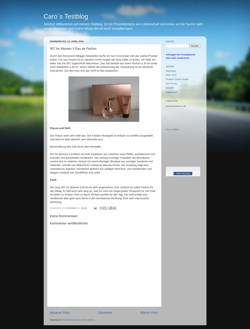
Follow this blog (183, 173)
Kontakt (170, 87)
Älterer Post (149, 312)
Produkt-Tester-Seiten (177, 79)
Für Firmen (171, 83)
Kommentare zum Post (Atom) (79, 320)
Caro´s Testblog (66, 16)
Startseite (105, 312)
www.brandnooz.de (176, 106)
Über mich (171, 75)
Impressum (172, 92)
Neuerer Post (60, 312)
